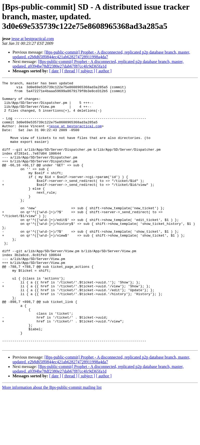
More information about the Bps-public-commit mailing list (52, 440)
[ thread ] (69, 71)
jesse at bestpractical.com (32, 38)
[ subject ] (86, 71)
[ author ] (104, 71)
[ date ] (55, 71)
